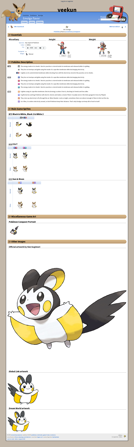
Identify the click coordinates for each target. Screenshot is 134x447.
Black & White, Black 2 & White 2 (26, 114)
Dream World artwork (19, 408)
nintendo (40, 435)
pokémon (34, 435)
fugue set (40, 437)
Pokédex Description (22, 62)
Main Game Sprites (21, 108)
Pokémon (33, 15)
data (16, 439)
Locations (69, 32)
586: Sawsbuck (16, 26)
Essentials (16, 34)
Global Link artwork (18, 371)
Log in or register (67, 1)
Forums (24, 22)
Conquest (76, 32)
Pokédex (26, 15)
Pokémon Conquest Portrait (22, 221)
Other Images (18, 241)
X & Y (13, 144)
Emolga (40, 15)
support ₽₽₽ (21, 439)
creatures (53, 435)
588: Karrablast (117, 26)
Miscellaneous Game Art (23, 216)
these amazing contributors (23, 437)
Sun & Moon (16, 179)
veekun (67, 9)
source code (10, 439)
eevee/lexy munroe (16, 435)
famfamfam (55, 437)
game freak (46, 435)
